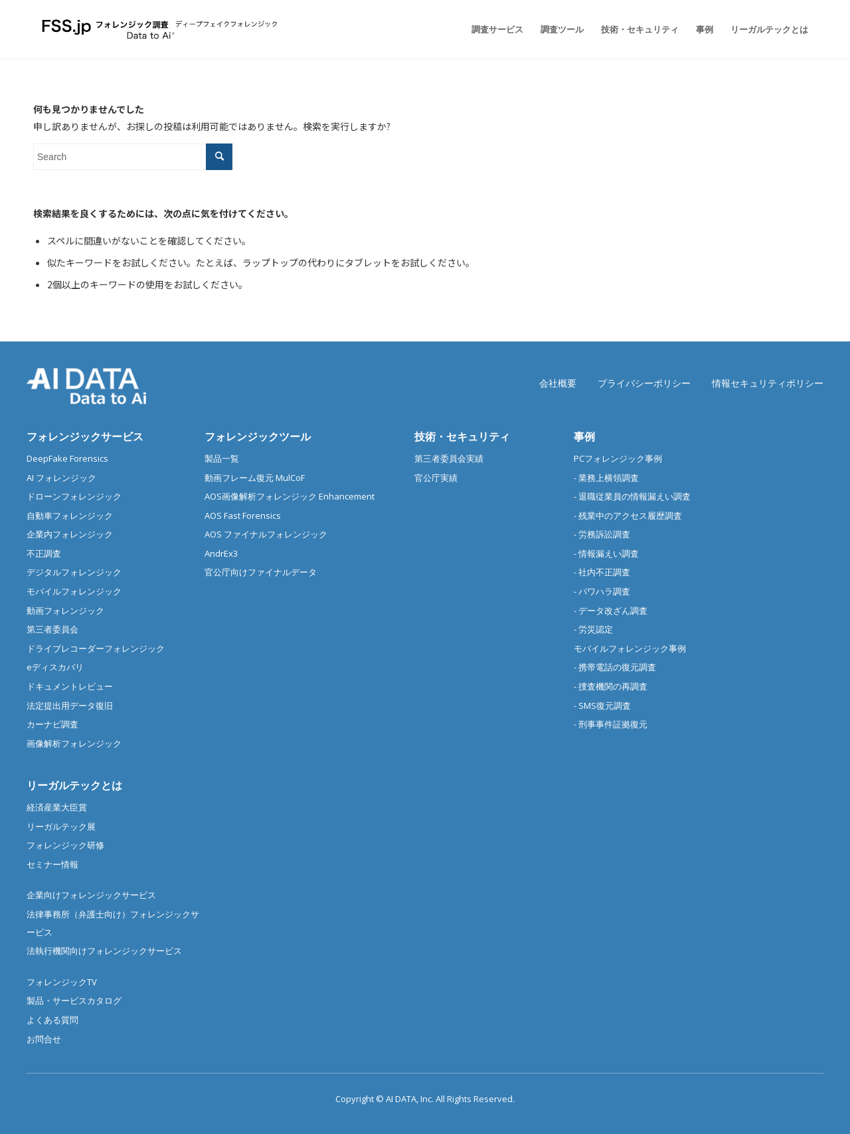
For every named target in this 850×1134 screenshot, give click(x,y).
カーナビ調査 (52, 724)
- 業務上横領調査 (606, 478)
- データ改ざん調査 (610, 610)
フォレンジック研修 (65, 845)
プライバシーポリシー (644, 383)
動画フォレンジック (65, 610)
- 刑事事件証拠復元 (610, 724)
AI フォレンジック (61, 478)
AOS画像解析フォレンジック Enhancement (290, 496)
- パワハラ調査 (602, 591)
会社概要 (557, 383)
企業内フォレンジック (70, 534)
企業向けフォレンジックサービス (91, 895)
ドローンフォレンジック (74, 496)
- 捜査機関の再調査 (610, 686)
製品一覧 (222, 458)
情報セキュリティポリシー (767, 383)
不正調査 (44, 553)
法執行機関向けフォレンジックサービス (104, 951)
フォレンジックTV (62, 982)
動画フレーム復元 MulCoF (255, 478)
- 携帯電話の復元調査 (615, 667)
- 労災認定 (593, 629)
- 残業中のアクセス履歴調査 (628, 515)
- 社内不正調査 (602, 572)
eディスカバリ (55, 667)
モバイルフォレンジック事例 (630, 648)
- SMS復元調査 (602, 705)
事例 (584, 436)
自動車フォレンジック (70, 515)
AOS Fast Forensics (243, 515)
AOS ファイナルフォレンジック (266, 534)
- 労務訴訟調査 (602, 534)
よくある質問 (52, 1020)
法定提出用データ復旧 (70, 705)
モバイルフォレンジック (74, 591)
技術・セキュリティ (462, 436)
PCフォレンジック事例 (618, 458)
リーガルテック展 (61, 826)
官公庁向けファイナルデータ (261, 572)
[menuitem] (497, 29)
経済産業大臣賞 (57, 807)
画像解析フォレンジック (74, 743)
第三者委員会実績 (448, 458)
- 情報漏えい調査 (606, 553)
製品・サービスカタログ (74, 1000)
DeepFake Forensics (67, 458)
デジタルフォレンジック (74, 572)
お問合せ (44, 1039)
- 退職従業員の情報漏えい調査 (632, 496)
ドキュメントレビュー (70, 686)
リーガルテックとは (74, 785)
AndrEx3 (221, 553)
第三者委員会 (52, 629)
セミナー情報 (52, 864)
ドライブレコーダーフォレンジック (96, 648)
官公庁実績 (436, 478)
